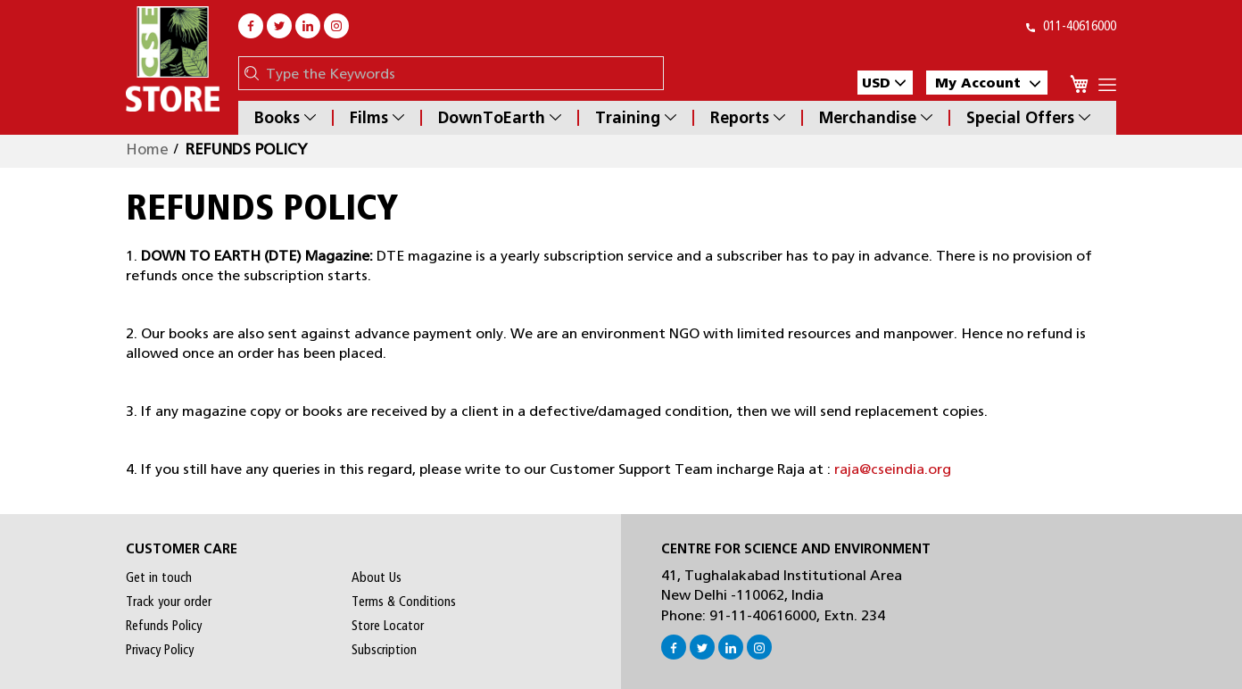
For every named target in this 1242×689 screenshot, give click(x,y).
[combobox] (460, 73)
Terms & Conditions (404, 602)
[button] (885, 83)
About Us (377, 577)
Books (285, 118)
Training (635, 118)
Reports (747, 118)
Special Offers (1028, 118)
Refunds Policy (164, 626)
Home (147, 149)
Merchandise (875, 118)
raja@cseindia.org (892, 469)
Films (377, 118)
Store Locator (388, 626)
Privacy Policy (160, 650)
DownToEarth (499, 118)
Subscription (384, 650)
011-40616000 (1071, 26)
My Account (987, 82)
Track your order (168, 602)
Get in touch (159, 577)
